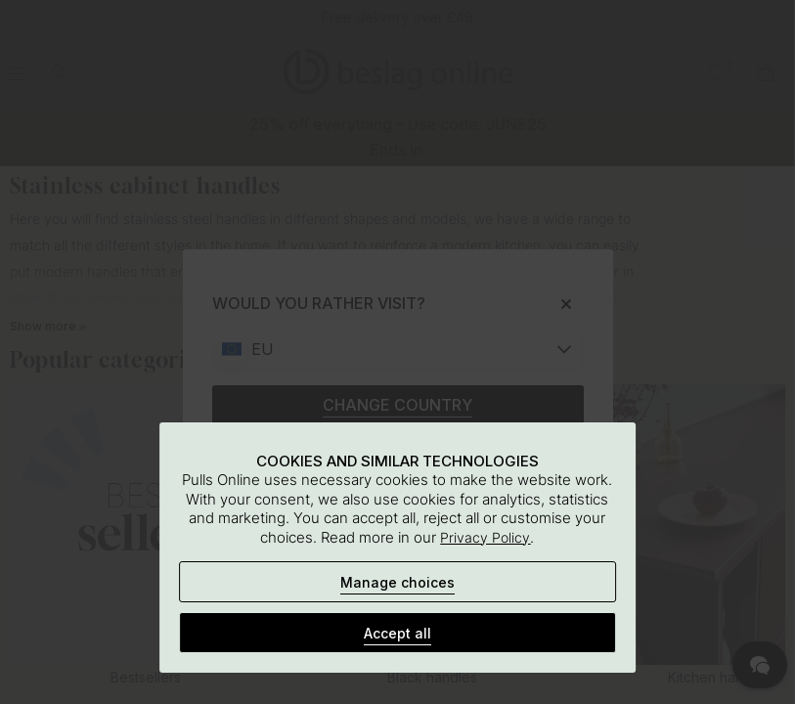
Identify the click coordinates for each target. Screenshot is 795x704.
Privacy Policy (485, 537)
